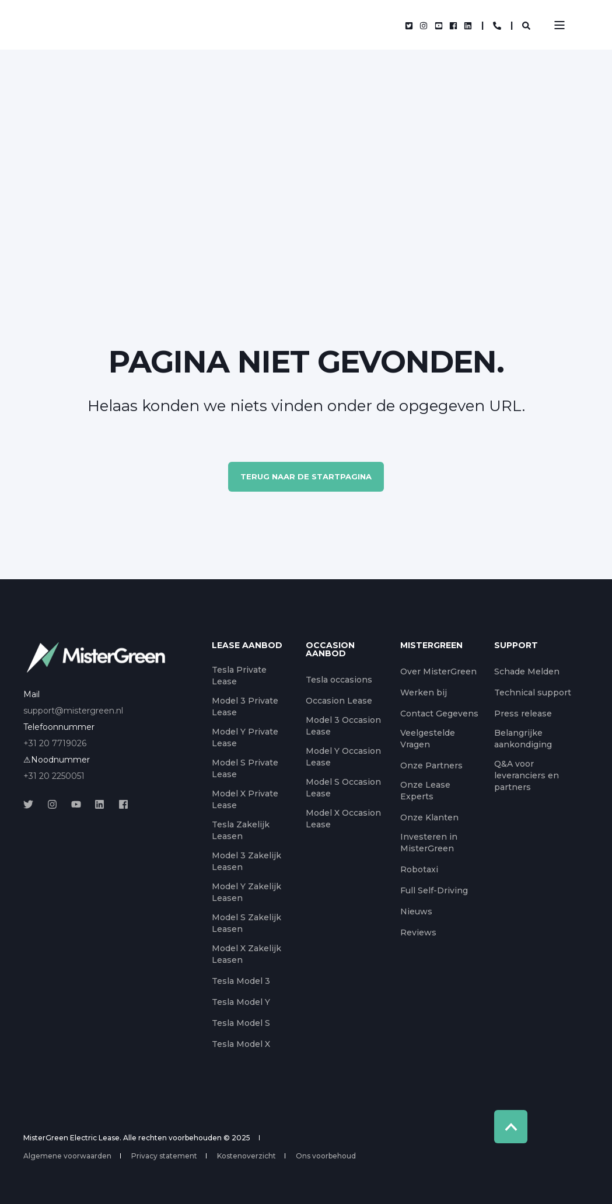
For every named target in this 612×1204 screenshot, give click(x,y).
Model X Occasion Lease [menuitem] (343, 819)
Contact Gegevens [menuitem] (439, 713)
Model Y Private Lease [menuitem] (245, 737)
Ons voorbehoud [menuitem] (326, 1156)
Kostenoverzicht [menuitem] (246, 1156)
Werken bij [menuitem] (423, 692)
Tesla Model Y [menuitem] (241, 1002)
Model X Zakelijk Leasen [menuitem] (246, 954)
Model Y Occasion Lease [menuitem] (343, 757)
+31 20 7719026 (54, 743)
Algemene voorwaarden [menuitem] (67, 1156)
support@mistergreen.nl (73, 710)
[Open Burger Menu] (559, 25)
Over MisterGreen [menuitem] (438, 671)
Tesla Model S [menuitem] (241, 1023)
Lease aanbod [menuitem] (247, 645)
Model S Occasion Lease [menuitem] (343, 788)
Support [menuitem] (516, 645)
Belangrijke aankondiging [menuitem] (523, 739)
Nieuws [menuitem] (416, 911)
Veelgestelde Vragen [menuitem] (427, 739)
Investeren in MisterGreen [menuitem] (428, 842)
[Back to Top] (510, 1126)
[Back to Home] (117, 25)
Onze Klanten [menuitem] (429, 817)
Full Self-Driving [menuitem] (434, 890)
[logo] (96, 657)
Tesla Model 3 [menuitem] (241, 981)
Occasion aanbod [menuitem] (330, 650)
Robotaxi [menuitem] (419, 869)
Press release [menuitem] (523, 713)
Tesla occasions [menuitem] (339, 679)
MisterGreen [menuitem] (431, 645)
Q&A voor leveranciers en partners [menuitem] (526, 775)
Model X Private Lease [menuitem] (245, 799)
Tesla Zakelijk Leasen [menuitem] (241, 830)
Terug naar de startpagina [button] (306, 476)
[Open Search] (526, 25)
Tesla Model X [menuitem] (241, 1044)
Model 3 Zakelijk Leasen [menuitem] (246, 861)
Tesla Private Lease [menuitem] (239, 675)
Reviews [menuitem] (418, 932)
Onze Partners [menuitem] (431, 765)
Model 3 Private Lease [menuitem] (245, 706)
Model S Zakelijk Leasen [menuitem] (246, 923)
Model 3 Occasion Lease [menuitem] (343, 726)
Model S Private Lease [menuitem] (245, 768)
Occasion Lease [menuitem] (339, 700)
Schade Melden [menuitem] (526, 671)
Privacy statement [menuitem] (164, 1156)
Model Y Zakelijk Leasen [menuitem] (246, 892)
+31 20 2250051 (54, 776)
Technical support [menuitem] (532, 692)
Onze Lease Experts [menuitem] (425, 791)
